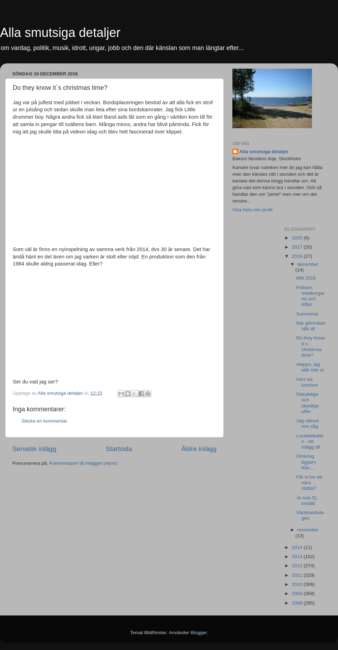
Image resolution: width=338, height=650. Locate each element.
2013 (297, 556)
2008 (297, 603)
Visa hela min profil (252, 209)
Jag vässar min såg (307, 423)
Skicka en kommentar (44, 421)
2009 (297, 593)
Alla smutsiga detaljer (60, 32)
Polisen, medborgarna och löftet (310, 296)
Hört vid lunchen (307, 382)
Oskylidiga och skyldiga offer (307, 403)
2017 (297, 247)
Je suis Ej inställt (306, 500)
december (308, 264)
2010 (297, 584)
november (308, 529)
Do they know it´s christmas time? (310, 346)
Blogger (198, 632)
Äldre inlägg (199, 448)
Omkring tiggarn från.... (306, 462)
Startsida (119, 448)
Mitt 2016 (306, 278)
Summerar (307, 314)
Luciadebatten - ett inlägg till (309, 441)
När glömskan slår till (310, 325)
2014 (297, 547)
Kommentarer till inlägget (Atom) (83, 463)
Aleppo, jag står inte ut (310, 367)
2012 (297, 565)
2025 (297, 237)
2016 (297, 256)
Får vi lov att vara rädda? (309, 482)
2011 (297, 575)
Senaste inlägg (34, 448)
